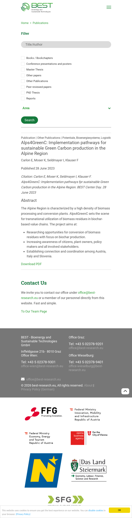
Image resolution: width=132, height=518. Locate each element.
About (88, 385)
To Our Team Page (34, 311)
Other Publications (37, 81)
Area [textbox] (26, 108)
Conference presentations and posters (49, 63)
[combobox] (66, 108)
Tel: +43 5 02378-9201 (86, 344)
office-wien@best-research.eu (42, 366)
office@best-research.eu (86, 348)
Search (29, 120)
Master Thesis (34, 69)
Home (24, 23)
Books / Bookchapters (39, 58)
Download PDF (31, 264)
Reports (31, 98)
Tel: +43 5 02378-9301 (38, 362)
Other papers (33, 75)
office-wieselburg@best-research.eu (86, 368)
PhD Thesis (33, 92)
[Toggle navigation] (109, 7)
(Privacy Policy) (23, 514)
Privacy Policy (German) (37, 389)
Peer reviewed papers (38, 87)
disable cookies (95, 510)
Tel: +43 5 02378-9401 (86, 362)
